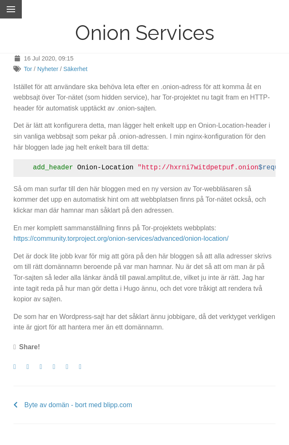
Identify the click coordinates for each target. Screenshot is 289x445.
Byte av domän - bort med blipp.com (78, 404)
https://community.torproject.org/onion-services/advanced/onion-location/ (121, 238)
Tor (28, 69)
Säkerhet (75, 69)
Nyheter (47, 69)
